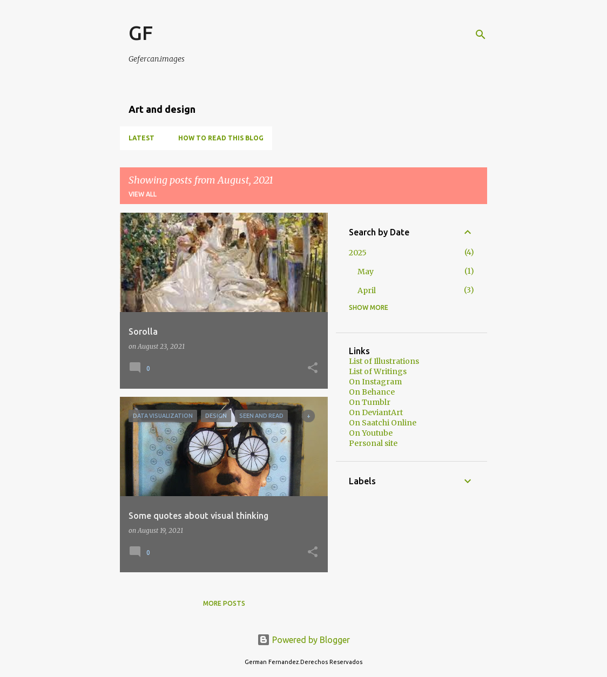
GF (141, 33)
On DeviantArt (376, 412)
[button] (312, 368)
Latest (141, 137)
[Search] (480, 35)
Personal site (373, 443)
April (367, 290)
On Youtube (371, 433)
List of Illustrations (384, 361)
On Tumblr (369, 402)
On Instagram (375, 382)
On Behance (372, 392)
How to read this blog (221, 137)
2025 (358, 253)
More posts (224, 603)
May (366, 271)
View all (143, 194)
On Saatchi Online (382, 423)
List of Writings (378, 371)
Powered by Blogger (303, 640)
